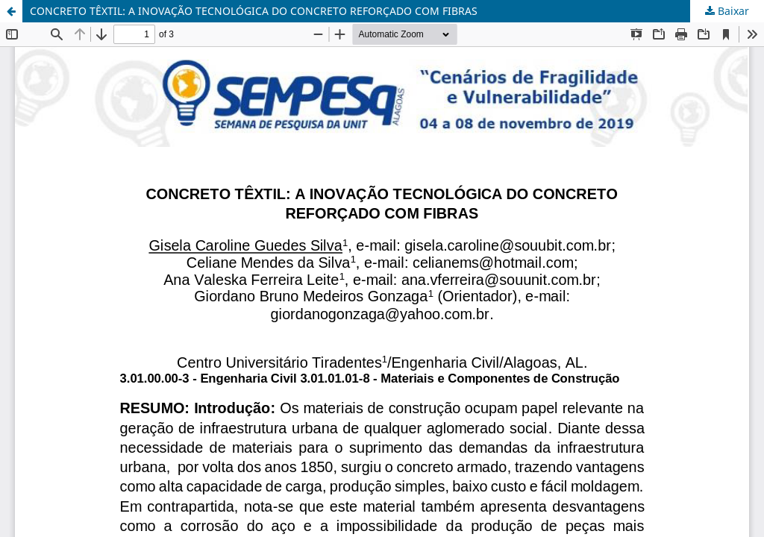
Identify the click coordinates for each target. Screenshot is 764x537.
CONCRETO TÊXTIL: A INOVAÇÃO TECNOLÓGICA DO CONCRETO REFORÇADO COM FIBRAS (254, 11)
